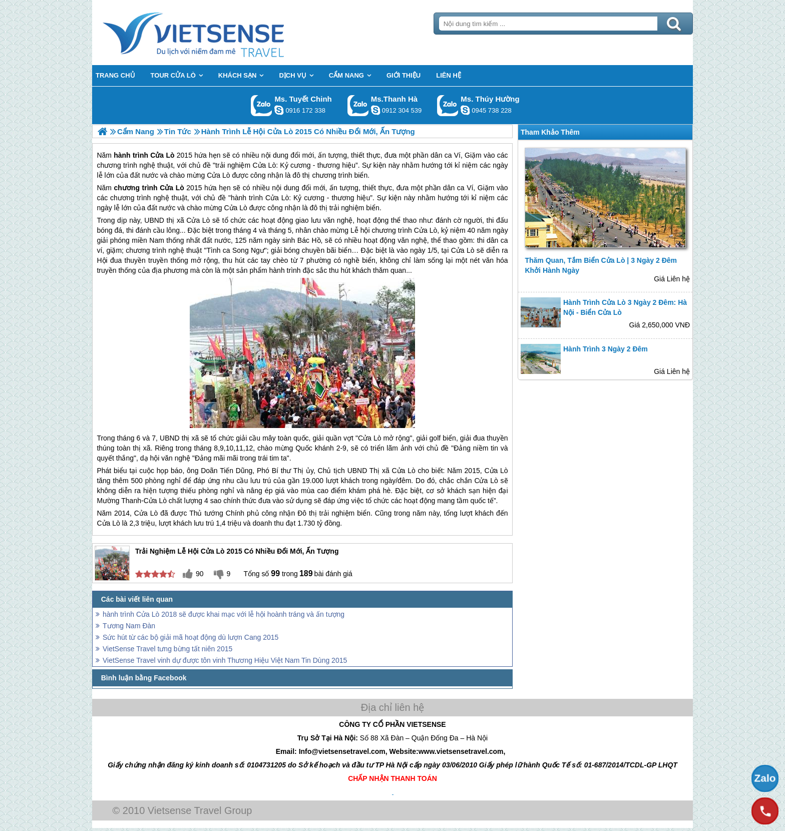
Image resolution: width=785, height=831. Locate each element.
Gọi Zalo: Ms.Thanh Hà (358, 105)
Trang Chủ (218, 32)
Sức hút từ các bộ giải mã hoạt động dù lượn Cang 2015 (190, 637)
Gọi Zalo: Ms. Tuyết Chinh (261, 105)
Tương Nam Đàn (129, 626)
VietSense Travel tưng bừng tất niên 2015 (167, 649)
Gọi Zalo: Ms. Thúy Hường (448, 105)
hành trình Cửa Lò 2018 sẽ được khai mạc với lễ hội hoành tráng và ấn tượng (223, 614)
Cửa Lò (172, 188)
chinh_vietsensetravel (279, 110)
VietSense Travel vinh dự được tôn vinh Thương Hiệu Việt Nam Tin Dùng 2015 (225, 660)
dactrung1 (465, 110)
